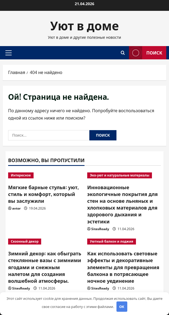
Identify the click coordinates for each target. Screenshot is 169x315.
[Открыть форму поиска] (123, 52)
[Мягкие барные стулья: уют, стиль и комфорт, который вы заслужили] (45, 175)
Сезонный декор (24, 241)
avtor (16, 208)
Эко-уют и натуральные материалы (119, 175)
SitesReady (100, 229)
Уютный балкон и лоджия (111, 241)
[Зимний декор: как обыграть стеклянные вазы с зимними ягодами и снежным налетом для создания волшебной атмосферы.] (45, 241)
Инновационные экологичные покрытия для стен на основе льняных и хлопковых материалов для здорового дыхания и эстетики (122, 204)
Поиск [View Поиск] (145, 52)
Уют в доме (84, 25)
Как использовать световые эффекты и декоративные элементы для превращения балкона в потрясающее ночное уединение (123, 267)
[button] (8, 52)
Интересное (21, 175)
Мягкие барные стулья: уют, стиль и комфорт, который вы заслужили (43, 194)
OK (121, 306)
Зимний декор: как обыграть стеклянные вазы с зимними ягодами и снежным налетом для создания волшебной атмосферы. (44, 267)
